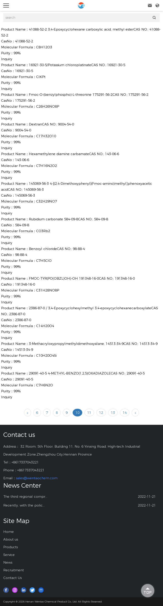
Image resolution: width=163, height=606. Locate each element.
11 (89, 413)
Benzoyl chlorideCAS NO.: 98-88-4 (57, 249)
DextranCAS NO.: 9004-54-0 (51, 124)
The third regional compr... (25, 496)
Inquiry (6, 59)
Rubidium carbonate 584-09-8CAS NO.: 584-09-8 (68, 219)
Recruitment (13, 570)
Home (8, 532)
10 (77, 413)
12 (101, 413)
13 (113, 413)
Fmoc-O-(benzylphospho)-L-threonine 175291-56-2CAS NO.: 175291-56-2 (88, 94)
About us (10, 539)
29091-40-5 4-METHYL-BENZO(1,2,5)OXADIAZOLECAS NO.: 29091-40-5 (87, 373)
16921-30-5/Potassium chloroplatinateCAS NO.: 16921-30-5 (77, 65)
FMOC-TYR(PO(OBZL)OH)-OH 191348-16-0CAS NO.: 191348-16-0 (82, 278)
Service (9, 555)
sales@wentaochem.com (37, 478)
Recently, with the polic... (24, 505)
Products (10, 547)
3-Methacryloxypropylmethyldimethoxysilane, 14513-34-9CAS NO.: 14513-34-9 (93, 344)
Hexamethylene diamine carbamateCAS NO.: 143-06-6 (74, 154)
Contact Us (12, 578)
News (7, 562)
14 (125, 413)
